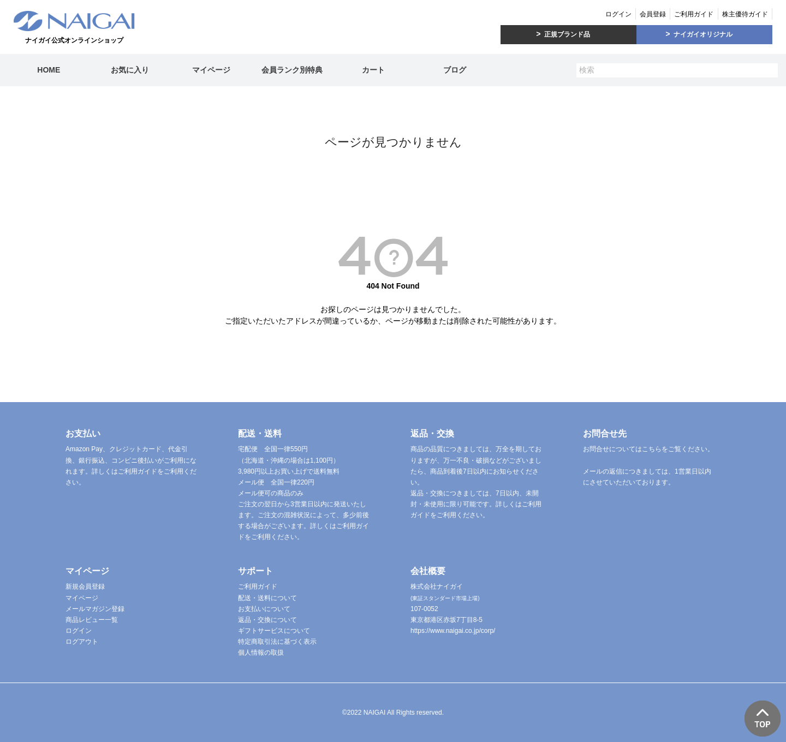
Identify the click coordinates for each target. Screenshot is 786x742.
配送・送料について (267, 598)
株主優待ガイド (745, 14)
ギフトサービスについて (274, 631)
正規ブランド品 (567, 34)
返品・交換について (267, 620)
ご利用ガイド (693, 14)
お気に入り (130, 69)
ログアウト (82, 641)
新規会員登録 (85, 586)
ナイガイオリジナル (703, 34)
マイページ (211, 69)
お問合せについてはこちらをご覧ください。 (648, 449)
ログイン (618, 14)
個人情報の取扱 (261, 652)
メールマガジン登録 (95, 609)
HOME (48, 69)
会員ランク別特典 (292, 69)
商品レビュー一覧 (92, 620)
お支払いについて (264, 609)
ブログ (454, 69)
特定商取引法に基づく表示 (277, 641)
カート (373, 69)
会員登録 (653, 14)
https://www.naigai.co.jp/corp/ (452, 631)
